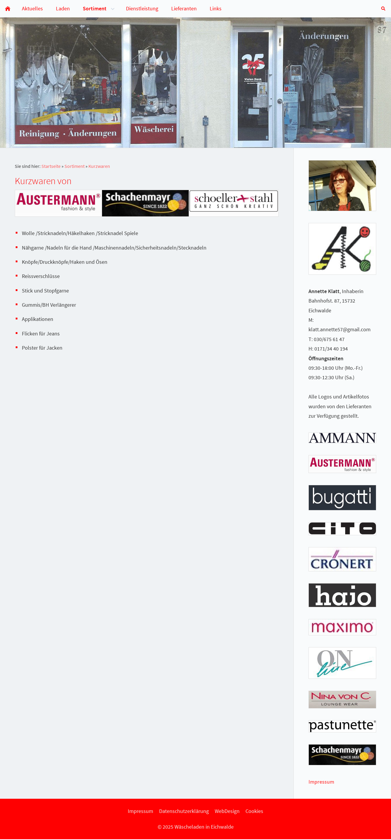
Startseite (51, 166)
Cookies (254, 811)
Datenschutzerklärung (184, 811)
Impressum (321, 781)
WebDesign (227, 811)
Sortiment (74, 166)
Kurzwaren (99, 166)
